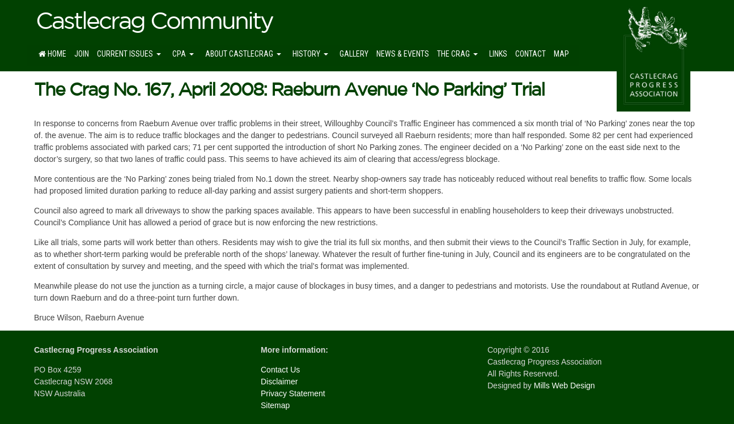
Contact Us (280, 369)
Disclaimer (279, 381)
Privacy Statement (293, 393)
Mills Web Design (564, 385)
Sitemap (275, 405)
